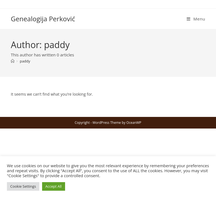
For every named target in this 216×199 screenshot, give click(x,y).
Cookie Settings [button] (23, 186)
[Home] (12, 61)
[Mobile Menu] (196, 19)
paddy (25, 61)
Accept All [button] (53, 186)
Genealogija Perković (43, 18)
